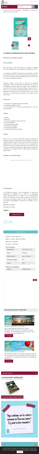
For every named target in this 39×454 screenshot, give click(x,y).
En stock (5, 207)
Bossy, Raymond (16, 236)
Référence (9, 241)
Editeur (8, 239)
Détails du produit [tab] (20, 232)
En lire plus (9, 335)
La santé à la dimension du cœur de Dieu (20, 160)
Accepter (20, 451)
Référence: (6, 204)
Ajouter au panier (16, 214)
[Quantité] (5, 214)
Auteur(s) (8, 236)
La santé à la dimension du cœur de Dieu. (15, 326)
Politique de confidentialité (30, 450)
